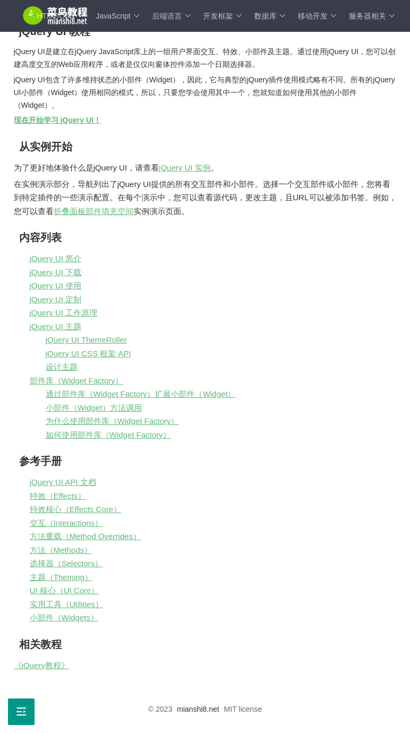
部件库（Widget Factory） (76, 380)
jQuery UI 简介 (56, 258)
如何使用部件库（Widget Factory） (108, 434)
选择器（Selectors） (66, 563)
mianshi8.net (198, 709)
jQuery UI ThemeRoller (86, 339)
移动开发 (317, 16)
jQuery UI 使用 (56, 285)
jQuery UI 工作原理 (64, 312)
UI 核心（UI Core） (64, 590)
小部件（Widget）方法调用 (94, 407)
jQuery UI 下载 (56, 272)
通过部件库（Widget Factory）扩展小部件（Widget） (141, 393)
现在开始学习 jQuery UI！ (57, 120)
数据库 (270, 16)
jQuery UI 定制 (56, 299)
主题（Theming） (61, 577)
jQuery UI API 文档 (63, 482)
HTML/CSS (60, 16)
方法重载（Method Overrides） (85, 536)
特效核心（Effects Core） (75, 509)
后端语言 (171, 16)
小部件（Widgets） (64, 617)
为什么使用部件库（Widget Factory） (112, 420)
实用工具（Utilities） (66, 604)
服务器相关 (372, 16)
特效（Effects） (58, 495)
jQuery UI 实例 (185, 167)
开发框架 (222, 16)
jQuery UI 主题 (56, 326)
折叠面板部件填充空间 (93, 211)
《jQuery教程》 (41, 665)
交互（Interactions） (66, 522)
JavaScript (117, 16)
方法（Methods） (61, 550)
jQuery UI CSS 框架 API (88, 353)
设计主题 (62, 366)
